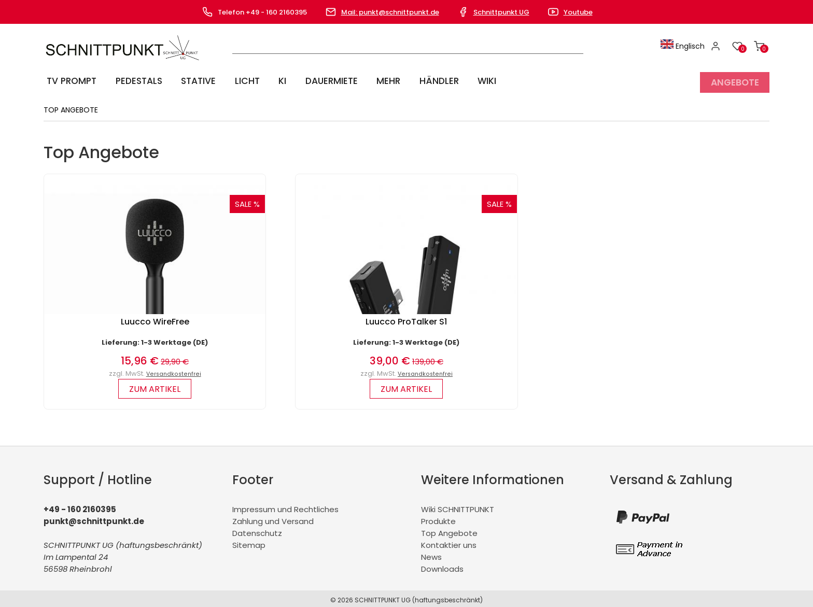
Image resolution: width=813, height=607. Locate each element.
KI (274, 80)
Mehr (377, 80)
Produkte (438, 518)
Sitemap (248, 542)
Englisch (685, 46)
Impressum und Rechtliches (285, 506)
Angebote (734, 80)
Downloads (442, 565)
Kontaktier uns (448, 542)
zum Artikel (154, 386)
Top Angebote (449, 530)
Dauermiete (321, 80)
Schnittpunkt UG (501, 12)
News (431, 553)
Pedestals (137, 80)
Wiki (470, 80)
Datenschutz (257, 530)
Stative (195, 80)
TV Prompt (70, 80)
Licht (242, 80)
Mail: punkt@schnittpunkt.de (390, 12)
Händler (424, 80)
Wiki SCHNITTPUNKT (457, 506)
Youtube (578, 12)
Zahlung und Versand (273, 518)
